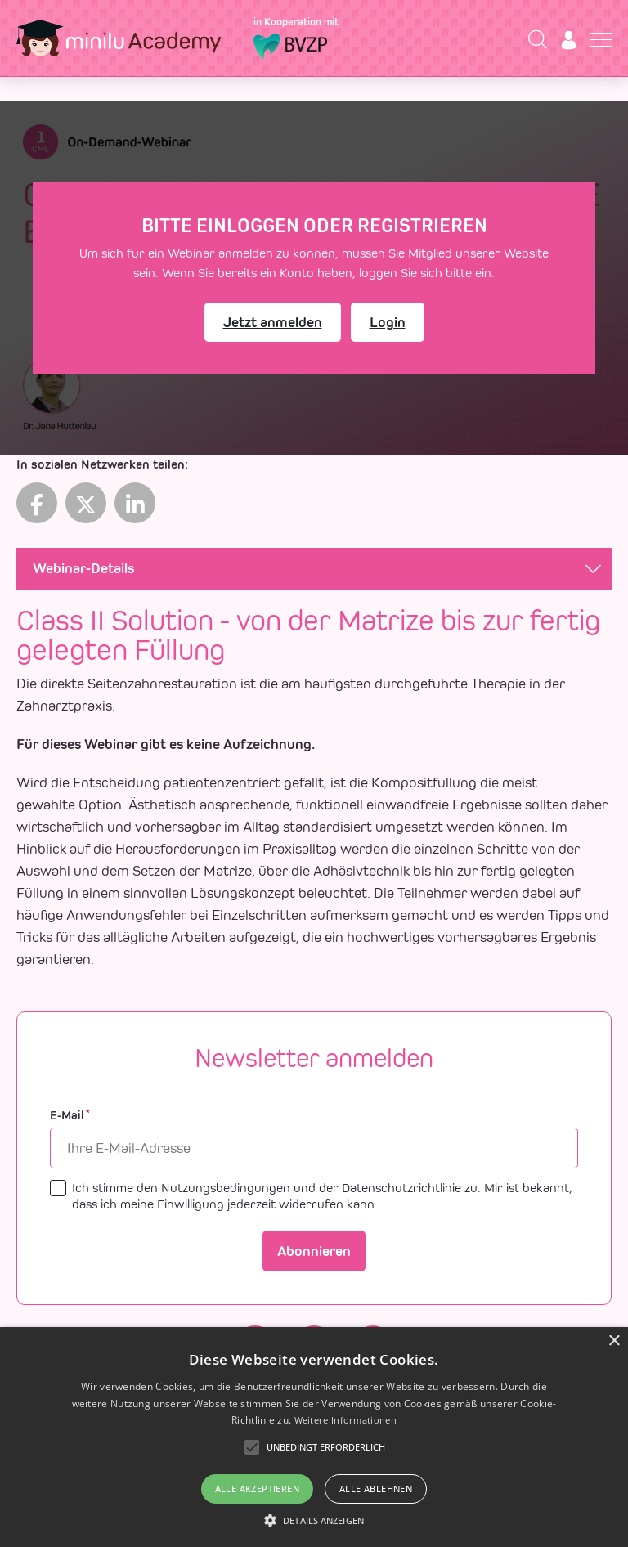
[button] (314, 1520)
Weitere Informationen (345, 1420)
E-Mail (70, 1116)
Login (388, 322)
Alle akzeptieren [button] (257, 1488)
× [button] (614, 1341)
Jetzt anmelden (272, 322)
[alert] (314, 1437)
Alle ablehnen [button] (375, 1488)
